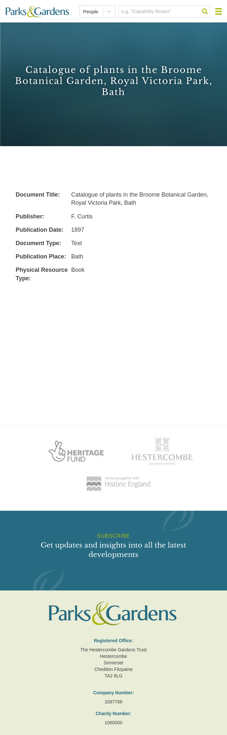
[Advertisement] (113, 334)
